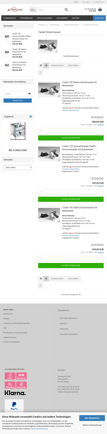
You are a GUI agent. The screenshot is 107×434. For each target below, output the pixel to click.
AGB (5, 328)
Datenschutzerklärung (39, 429)
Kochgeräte (62, 18)
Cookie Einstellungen (11, 342)
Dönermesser (26, 18)
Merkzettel (98, 2)
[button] (76, 2)
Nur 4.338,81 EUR (17, 150)
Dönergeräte (10, 18)
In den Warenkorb (71, 138)
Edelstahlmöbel (44, 18)
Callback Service (9, 337)
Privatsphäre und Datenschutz (15, 333)
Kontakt (6, 318)
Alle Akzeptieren (92, 418)
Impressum (7, 314)
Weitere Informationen (92, 425)
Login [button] (86, 2)
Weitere (75, 18)
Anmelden (18, 101)
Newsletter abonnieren (69, 334)
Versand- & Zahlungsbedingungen (16, 323)
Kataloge (99, 18)
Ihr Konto (63, 323)
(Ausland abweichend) (70, 110)
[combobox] (57, 65)
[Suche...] (33, 9)
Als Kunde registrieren (68, 318)
